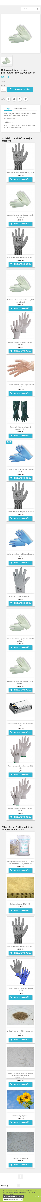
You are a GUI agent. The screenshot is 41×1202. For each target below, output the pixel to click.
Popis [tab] (8, 109)
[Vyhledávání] (30, 9)
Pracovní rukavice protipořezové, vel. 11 (20, 257)
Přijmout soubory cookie (13, 1199)
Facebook (20, 1176)
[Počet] (3, 89)
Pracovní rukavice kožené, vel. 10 (20, 596)
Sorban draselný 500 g (20, 1158)
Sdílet (8, 99)
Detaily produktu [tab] (20, 109)
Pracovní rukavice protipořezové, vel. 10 (20, 512)
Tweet (14, 99)
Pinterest (25, 99)
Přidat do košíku (19, 89)
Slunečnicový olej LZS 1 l (20, 1116)
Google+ (20, 99)
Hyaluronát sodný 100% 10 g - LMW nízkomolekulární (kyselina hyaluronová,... (20, 1076)
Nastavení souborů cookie (13, 1196)
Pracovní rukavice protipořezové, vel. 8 (20, 173)
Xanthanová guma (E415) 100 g (20, 904)
